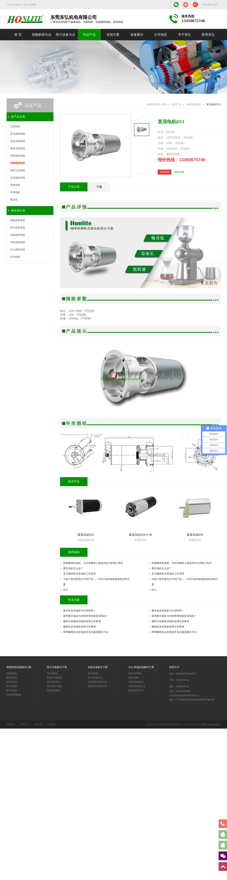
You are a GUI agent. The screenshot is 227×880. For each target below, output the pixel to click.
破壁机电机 (11, 682)
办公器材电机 (17, 249)
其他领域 (15, 257)
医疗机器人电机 (54, 686)
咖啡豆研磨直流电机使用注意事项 (82, 621)
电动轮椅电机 (53, 690)
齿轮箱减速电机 (135, 682)
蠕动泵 (14, 199)
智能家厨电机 (17, 220)
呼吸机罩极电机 (54, 677)
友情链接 (38, 724)
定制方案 (113, 34)
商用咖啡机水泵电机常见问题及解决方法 (85, 632)
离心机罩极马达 (95, 677)
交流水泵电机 (134, 673)
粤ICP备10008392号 (211, 724)
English (214, 4)
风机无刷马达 (53, 682)
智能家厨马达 (41, 34)
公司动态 (160, 34)
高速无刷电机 (17, 148)
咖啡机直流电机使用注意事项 (79, 626)
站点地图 (51, 724)
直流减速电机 (17, 133)
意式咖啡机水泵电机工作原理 (79, 573)
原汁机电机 (11, 690)
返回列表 (179, 172)
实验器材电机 (17, 235)
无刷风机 (15, 126)
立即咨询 (164, 172)
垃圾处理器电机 (13, 694)
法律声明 (11, 724)
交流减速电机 (17, 177)
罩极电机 (15, 185)
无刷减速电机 (17, 155)
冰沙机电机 (11, 686)
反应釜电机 (93, 673)
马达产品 (89, 34)
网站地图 (206, 4)
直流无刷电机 (17, 141)
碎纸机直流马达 (135, 690)
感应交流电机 (17, 170)
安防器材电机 (17, 242)
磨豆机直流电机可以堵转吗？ (79, 610)
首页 (163, 104)
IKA (65, 589)
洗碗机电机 (11, 673)
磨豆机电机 (133, 677)
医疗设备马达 (65, 34)
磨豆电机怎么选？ (73, 568)
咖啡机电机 (11, 677)
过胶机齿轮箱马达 (137, 686)
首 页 (18, 34)
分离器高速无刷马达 (97, 682)
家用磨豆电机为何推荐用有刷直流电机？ (85, 616)
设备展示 (136, 34)
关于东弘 (184, 34)
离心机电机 (52, 673)
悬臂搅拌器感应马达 (97, 686)
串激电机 (15, 192)
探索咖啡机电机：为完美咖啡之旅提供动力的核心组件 (93, 563)
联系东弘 (208, 34)
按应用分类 (18, 210)
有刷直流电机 (17, 163)
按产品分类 (18, 116)
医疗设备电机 (17, 227)
